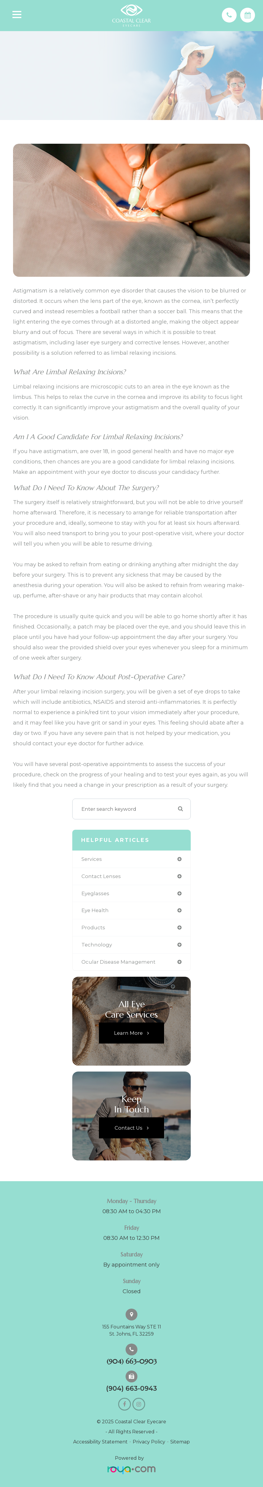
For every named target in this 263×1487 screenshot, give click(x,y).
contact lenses (101, 876)
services (91, 859)
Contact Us (128, 1128)
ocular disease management (118, 962)
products (93, 927)
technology (96, 945)
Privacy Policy (149, 1442)
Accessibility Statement (100, 1442)
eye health (95, 910)
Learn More (128, 1033)
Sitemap (180, 1442)
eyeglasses (95, 893)
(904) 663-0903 (132, 1361)
